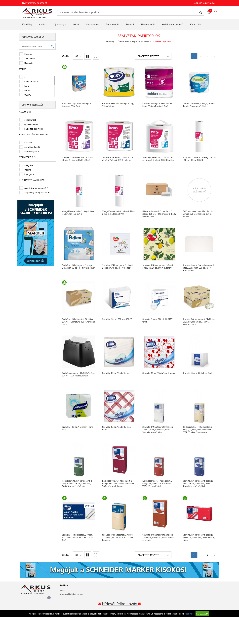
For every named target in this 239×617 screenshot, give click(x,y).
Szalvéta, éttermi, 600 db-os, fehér (198, 373)
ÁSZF (62, 590)
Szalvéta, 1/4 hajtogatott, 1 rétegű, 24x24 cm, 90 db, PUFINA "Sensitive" (79, 266)
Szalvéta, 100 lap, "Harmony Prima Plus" (78, 428)
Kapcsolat (195, 24)
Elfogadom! (202, 613)
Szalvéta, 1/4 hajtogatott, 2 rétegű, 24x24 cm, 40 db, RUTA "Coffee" (118, 266)
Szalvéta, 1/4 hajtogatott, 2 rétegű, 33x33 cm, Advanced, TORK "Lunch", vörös (199, 537)
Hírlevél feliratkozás (120, 603)
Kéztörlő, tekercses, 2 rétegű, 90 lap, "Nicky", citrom (118, 104)
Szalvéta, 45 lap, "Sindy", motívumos (159, 373)
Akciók (43, 24)
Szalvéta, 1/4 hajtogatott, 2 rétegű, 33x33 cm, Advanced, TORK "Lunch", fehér (79, 537)
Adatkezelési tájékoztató (70, 594)
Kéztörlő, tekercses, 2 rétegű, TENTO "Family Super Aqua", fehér (199, 104)
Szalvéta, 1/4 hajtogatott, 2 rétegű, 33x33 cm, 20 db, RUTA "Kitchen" (158, 266)
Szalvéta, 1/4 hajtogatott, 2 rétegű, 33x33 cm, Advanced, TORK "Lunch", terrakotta (159, 537)
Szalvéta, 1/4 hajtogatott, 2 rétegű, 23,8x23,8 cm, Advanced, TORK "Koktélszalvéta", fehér (158, 430)
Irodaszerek (92, 24)
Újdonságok (60, 24)
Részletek (189, 613)
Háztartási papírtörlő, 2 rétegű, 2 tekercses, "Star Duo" (77, 104)
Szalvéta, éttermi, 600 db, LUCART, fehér (158, 320)
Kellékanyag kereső (172, 24)
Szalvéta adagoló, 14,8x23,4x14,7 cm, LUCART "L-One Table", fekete (79, 374)
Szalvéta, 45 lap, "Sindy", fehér (116, 373)
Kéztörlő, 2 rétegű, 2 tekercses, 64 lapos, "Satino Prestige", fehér (157, 104)
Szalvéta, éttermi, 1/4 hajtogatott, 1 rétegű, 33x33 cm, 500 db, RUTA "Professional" (198, 268)
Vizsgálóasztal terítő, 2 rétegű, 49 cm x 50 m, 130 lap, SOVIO (199, 158)
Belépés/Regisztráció (204, 2)
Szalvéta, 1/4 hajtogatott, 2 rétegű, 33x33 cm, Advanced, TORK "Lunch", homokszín (119, 537)
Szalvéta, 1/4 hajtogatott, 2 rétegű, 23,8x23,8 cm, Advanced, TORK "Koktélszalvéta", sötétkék (198, 483)
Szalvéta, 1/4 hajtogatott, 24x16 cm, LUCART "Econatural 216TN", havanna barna (199, 322)
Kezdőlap (27, 24)
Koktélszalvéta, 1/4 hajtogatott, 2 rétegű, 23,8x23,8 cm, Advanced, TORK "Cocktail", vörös (158, 483)
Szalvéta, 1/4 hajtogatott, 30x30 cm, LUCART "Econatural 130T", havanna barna (79, 322)
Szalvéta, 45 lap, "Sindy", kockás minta (117, 428)
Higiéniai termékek (141, 41)
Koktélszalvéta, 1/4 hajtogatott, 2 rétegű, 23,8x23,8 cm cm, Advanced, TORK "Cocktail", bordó (119, 483)
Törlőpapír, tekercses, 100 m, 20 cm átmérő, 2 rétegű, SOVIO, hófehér (78, 158)
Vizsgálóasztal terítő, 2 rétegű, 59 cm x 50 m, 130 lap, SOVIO (79, 212)
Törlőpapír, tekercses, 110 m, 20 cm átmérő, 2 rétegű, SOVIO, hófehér (118, 158)
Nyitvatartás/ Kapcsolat (34, 2)
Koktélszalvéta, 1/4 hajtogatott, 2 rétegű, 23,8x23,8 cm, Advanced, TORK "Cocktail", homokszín (198, 430)
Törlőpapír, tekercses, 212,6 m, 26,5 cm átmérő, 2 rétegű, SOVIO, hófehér (159, 158)
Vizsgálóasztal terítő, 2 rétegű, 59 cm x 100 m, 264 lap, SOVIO (119, 212)
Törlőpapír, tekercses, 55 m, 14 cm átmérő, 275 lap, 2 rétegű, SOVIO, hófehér (198, 214)
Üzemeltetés (148, 24)
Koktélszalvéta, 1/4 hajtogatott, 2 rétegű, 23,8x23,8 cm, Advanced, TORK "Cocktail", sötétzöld (77, 483)
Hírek (76, 24)
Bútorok (130, 24)
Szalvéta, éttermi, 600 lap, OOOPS (117, 319)
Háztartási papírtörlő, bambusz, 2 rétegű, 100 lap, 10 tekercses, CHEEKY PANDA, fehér (160, 214)
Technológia (112, 24)
